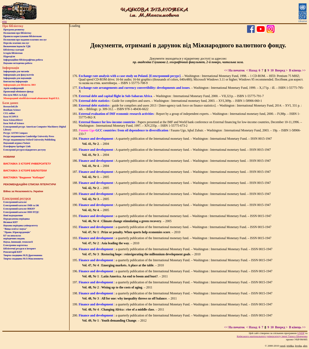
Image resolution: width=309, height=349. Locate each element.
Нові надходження (13, 215)
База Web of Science (13, 123)
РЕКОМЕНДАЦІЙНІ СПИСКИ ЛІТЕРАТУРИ (29, 184)
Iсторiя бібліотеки (12, 53)
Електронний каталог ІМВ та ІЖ (21, 205)
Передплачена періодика (16, 218)
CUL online (9, 113)
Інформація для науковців (17, 78)
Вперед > (281, 70)
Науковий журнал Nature (16, 143)
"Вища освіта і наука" (15, 228)
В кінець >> (297, 70)
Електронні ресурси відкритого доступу (24, 149)
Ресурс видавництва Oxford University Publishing (29, 139)
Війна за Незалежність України (23, 191)
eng (4, 21)
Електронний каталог (15, 202)
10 (272, 70)
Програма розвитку (13, 29)
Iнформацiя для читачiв (16, 71)
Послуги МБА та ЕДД (15, 95)
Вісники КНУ (10, 222)
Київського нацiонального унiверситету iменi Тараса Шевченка (272, 336)
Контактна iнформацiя (15, 81)
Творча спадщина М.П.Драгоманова (22, 255)
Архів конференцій (13, 88)
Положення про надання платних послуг (25, 39)
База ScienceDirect (13, 120)
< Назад (251, 70)
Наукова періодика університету (20, 225)
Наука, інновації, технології (18, 241)
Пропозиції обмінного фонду (18, 91)
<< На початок (234, 70)
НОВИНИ (9, 156)
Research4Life (10, 106)
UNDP (300, 333)
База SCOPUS (10, 116)
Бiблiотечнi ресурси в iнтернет (19, 248)
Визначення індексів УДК (17, 46)
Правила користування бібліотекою (22, 36)
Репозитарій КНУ (12, 252)
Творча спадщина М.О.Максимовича (23, 258)
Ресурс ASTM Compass (15, 133)
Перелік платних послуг (16, 43)
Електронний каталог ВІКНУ (19, 208)
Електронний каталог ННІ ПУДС (21, 212)
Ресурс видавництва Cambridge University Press (28, 136)
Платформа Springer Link (17, 146)
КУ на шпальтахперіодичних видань (14, 237)
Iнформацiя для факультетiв (18, 74)
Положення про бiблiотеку (17, 33)
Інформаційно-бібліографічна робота (23, 59)
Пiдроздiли (9, 56)
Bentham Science (12, 110)
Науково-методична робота (17, 63)
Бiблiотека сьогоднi (13, 49)
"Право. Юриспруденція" (17, 232)
